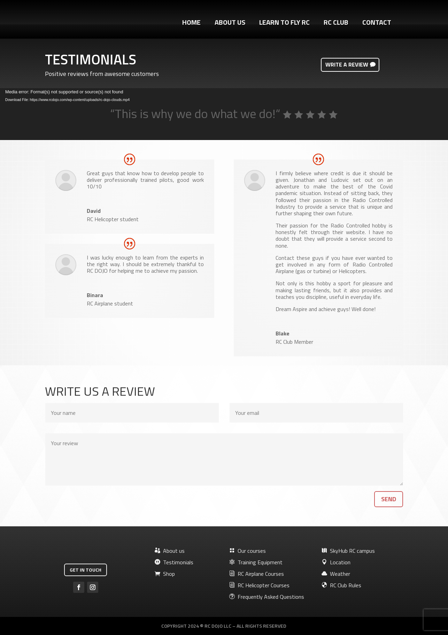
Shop (165, 574)
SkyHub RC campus (348, 551)
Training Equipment (256, 562)
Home (191, 24)
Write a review (346, 64)
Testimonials (174, 562)
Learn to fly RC (284, 24)
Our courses (247, 551)
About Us (230, 24)
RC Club (336, 24)
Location (336, 562)
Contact (376, 24)
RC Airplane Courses (256, 574)
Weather (336, 574)
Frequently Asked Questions (266, 597)
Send (388, 499)
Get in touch (85, 569)
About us (170, 551)
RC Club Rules (341, 585)
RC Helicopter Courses (259, 585)
